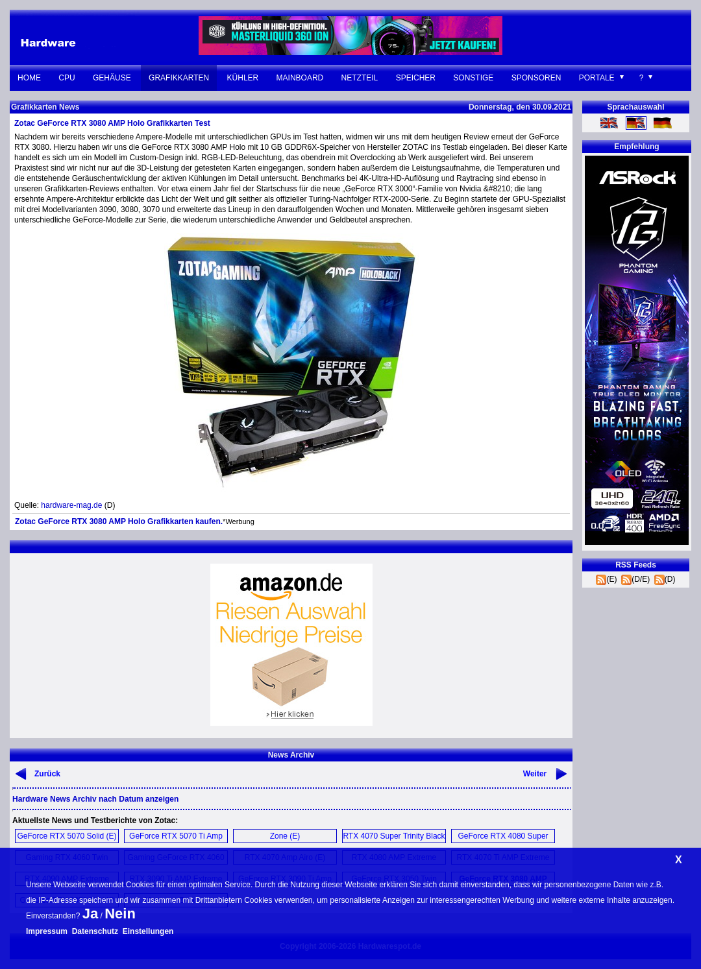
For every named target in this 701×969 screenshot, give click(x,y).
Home (29, 77)
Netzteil (359, 77)
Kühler (243, 77)
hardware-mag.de (71, 505)
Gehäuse (112, 77)
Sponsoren (536, 77)
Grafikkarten (179, 77)
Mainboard (300, 77)
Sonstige (473, 77)
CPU (66, 77)
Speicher (416, 77)
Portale (597, 77)
